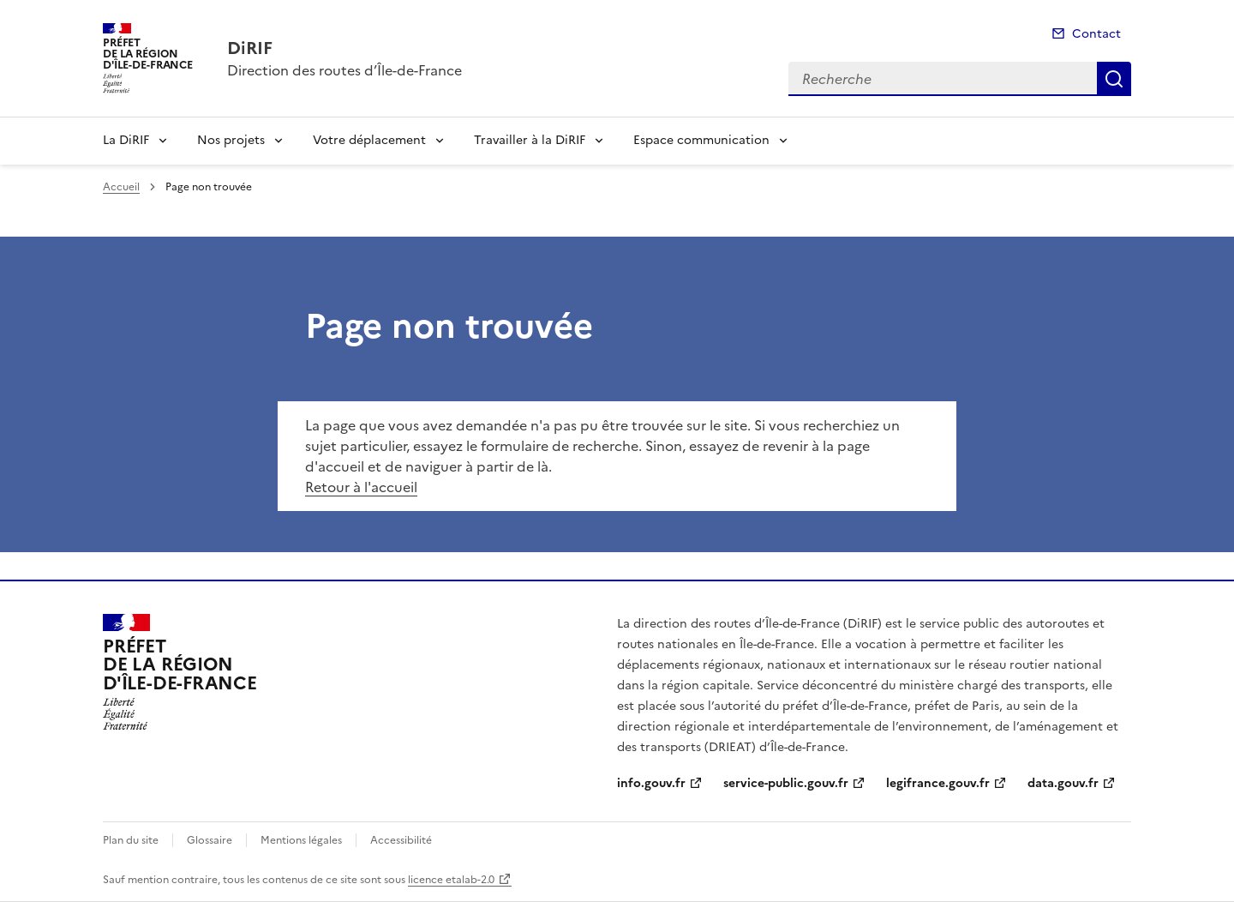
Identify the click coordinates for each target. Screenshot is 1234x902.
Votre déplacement (369, 140)
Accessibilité (401, 840)
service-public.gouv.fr (785, 783)
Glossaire (209, 840)
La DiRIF (126, 140)
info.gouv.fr (651, 783)
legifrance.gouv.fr (938, 783)
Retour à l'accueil (361, 487)
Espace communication (701, 140)
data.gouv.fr (1063, 783)
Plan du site (131, 840)
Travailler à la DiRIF (529, 140)
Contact (1096, 34)
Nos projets (231, 140)
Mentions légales (301, 840)
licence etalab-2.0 (451, 879)
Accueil (121, 187)
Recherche (1114, 79)
